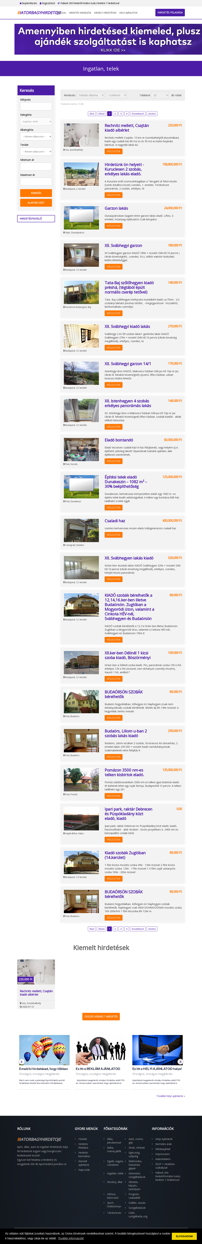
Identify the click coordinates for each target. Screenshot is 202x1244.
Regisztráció (47, 3)
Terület (24, 145)
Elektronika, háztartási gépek (135, 1164)
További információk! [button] (71, 1238)
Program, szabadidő (134, 1195)
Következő (138, 113)
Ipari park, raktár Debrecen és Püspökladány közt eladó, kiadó (128, 814)
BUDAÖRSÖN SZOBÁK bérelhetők (123, 694)
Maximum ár (27, 175)
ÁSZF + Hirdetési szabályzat (165, 1165)
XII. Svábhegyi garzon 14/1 (128, 363)
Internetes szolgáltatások (137, 1175)
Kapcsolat (84, 1169)
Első (91, 113)
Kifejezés (25, 99)
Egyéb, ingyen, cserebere (115, 1162)
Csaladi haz (115, 520)
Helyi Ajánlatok (128, 12)
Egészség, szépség (134, 1154)
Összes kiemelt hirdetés (101, 1016)
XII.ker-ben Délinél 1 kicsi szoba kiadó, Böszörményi (127, 655)
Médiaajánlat (162, 1149)
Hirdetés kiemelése (80, 12)
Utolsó (152, 113)
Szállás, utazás (137, 1202)
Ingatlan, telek (115, 1173)
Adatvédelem (163, 1159)
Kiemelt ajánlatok (83, 1162)
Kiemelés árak (163, 1144)
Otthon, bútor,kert (113, 1195)
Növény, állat (114, 1182)
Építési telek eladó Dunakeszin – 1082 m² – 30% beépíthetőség (126, 482)
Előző (101, 113)
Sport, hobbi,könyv (114, 1204)
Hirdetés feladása (170, 12)
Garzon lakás (116, 208)
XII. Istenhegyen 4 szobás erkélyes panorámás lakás (128, 403)
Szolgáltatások (137, 1207)
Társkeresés (114, 1212)
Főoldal (61, 12)
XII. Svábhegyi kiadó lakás (127, 326)
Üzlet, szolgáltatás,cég (137, 1214)
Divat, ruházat (137, 1147)
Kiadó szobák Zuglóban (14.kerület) (125, 855)
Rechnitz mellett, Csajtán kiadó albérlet (127, 127)
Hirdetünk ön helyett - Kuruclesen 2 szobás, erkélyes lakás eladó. (124, 169)
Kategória (25, 114)
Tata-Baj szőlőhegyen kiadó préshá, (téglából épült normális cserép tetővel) (129, 287)
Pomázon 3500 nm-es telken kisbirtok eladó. (124, 772)
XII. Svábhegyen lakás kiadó (129, 558)
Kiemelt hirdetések (105, 12)
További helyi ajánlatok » (170, 1096)
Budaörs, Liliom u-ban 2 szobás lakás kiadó (126, 733)
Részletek (113, 151)
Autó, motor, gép (136, 1140)
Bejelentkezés (28, 3)
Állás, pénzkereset (114, 1140)
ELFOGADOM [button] (184, 1236)
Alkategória (26, 129)
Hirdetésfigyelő (31, 218)
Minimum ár (27, 160)
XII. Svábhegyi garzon (123, 245)
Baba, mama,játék (114, 1149)
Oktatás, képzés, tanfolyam (134, 1185)
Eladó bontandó (119, 440)
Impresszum (162, 1154)
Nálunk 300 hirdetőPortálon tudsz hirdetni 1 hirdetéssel (88, 3)
